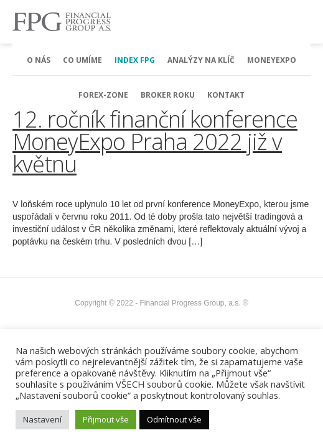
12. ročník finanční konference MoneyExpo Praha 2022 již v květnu (154, 141)
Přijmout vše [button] (106, 419)
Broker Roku (168, 95)
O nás (38, 60)
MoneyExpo (271, 60)
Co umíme (82, 60)
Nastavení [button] (42, 419)
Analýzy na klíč (201, 60)
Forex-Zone (103, 95)
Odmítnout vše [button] (174, 419)
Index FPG (135, 60)
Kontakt (226, 95)
